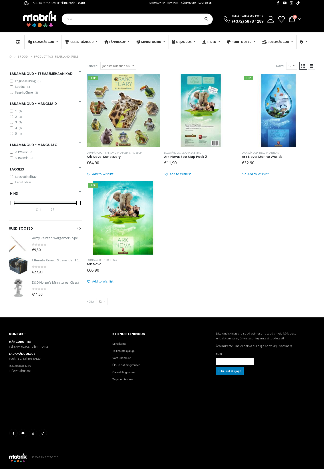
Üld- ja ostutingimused (126, 365)
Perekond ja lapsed (116, 152)
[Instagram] (291, 3)
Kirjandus (184, 42)
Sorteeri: (92, 66)
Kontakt (173, 2)
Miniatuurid (150, 42)
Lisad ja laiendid (191, 152)
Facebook (13, 433)
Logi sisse (205, 2)
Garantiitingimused (124, 372)
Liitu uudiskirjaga (230, 371)
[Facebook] (278, 3)
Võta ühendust (121, 358)
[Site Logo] (39, 19)
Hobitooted (241, 42)
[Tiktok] (298, 3)
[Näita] (291, 66)
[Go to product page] (123, 110)
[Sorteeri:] (118, 66)
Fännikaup (117, 42)
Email (219, 354)
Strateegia (135, 152)
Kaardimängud (81, 42)
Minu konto (157, 2)
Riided (211, 42)
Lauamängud (43, 42)
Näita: (280, 66)
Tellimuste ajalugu (123, 351)
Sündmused (188, 2)
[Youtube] (285, 3)
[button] (303, 66)
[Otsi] (205, 19)
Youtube (23, 433)
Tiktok (43, 433)
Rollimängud (277, 42)
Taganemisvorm (122, 379)
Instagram (33, 433)
